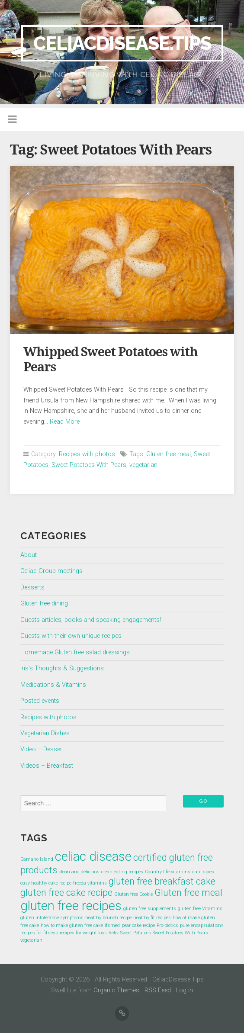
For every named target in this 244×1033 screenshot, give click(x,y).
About (28, 555)
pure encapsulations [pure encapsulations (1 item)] (202, 925)
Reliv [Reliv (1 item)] (114, 933)
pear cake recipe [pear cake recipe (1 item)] (138, 925)
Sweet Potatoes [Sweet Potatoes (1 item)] (135, 933)
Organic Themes (116, 990)
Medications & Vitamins (53, 685)
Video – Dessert (42, 749)
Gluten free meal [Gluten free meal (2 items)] (188, 892)
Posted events (39, 701)
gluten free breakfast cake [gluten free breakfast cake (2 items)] (162, 881)
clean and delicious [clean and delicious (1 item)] (79, 872)
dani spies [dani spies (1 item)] (203, 872)
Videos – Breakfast (46, 765)
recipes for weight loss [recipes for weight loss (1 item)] (83, 933)
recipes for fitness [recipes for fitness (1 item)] (39, 933)
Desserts (32, 587)
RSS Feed (157, 990)
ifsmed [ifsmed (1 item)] (112, 925)
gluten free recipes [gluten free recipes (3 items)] (71, 905)
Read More (65, 421)
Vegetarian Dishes (45, 733)
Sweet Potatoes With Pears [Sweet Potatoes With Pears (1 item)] (180, 933)
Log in (184, 990)
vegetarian (143, 465)
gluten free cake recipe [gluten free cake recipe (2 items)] (66, 892)
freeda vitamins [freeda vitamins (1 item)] (90, 883)
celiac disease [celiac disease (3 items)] (93, 856)
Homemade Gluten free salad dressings (75, 652)
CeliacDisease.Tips (122, 43)
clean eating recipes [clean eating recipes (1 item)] (122, 872)
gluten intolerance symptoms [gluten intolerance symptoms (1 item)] (51, 917)
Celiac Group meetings (51, 571)
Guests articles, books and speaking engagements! (90, 620)
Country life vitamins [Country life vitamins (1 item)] (167, 872)
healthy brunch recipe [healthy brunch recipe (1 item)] (108, 917)
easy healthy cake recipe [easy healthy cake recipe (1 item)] (45, 883)
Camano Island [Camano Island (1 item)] (36, 859)
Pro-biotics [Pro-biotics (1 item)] (167, 925)
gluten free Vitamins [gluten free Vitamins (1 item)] (200, 908)
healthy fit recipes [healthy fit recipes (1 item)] (152, 917)
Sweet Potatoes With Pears (88, 465)
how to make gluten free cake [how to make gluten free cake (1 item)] (72, 925)
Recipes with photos (87, 454)
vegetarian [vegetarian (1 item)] (31, 940)
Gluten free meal (168, 454)
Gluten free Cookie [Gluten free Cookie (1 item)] (133, 894)
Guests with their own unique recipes (71, 636)
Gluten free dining (44, 603)
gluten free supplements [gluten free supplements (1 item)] (149, 908)
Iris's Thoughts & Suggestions (62, 668)
